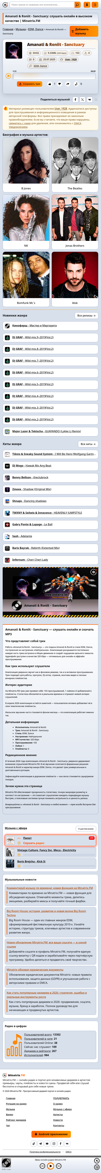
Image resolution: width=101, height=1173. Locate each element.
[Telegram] (40, 1144)
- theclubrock (30, 477)
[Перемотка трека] (59, 854)
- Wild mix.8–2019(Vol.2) (33, 349)
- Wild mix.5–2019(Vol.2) (33, 384)
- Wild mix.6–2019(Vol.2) (33, 372)
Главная (8, 29)
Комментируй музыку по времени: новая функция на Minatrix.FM (50, 888)
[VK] (67, 1144)
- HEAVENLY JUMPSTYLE (47, 513)
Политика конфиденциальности (45, 1151)
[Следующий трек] (59, 1166)
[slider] (54, 76)
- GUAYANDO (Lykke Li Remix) (46, 431)
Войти (87, 4)
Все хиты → (88, 444)
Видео (9, 1114)
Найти (77, 4)
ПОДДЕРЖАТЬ (61, 1098)
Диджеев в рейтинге (37, 1051)
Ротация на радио (16, 1103)
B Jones (26, 188)
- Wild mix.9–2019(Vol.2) (33, 337)
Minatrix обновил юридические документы (35, 969)
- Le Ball (32, 524)
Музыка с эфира (62, 1109)
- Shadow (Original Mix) (31, 489)
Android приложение (51, 1134)
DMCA (68, 1151)
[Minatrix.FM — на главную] (5, 4)
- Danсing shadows (29, 501)
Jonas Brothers (75, 245)
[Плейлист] (97, 1167)
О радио (58, 1103)
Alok (75, 303)
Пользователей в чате (38, 1039)
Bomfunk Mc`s (26, 303)
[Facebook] (61, 1144)
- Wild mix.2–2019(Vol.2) (33, 419)
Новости (58, 1120)
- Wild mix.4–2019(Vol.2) (33, 396)
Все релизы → (86, 315)
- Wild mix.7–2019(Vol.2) (33, 361)
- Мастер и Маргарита (34, 325)
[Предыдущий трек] (42, 1166)
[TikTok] (34, 1144)
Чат (8, 1125)
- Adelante (22, 536)
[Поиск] (45, 5)
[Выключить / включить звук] (97, 1161)
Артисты (58, 1114)
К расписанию (86, 828)
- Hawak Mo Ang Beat (31, 465)
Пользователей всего (38, 1034)
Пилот (27, 838)
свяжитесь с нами (20, 123)
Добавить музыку (80, 31)
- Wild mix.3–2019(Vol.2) (33, 407)
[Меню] (95, 5)
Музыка (21, 29)
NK (26, 245)
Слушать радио (33, 843)
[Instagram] (54, 1144)
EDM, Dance (35, 29)
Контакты (58, 1125)
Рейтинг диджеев (16, 1120)
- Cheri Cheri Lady (30, 560)
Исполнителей (33, 1055)
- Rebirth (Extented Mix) (36, 548)
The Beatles (75, 188)
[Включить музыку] (50, 1166)
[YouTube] (47, 1144)
